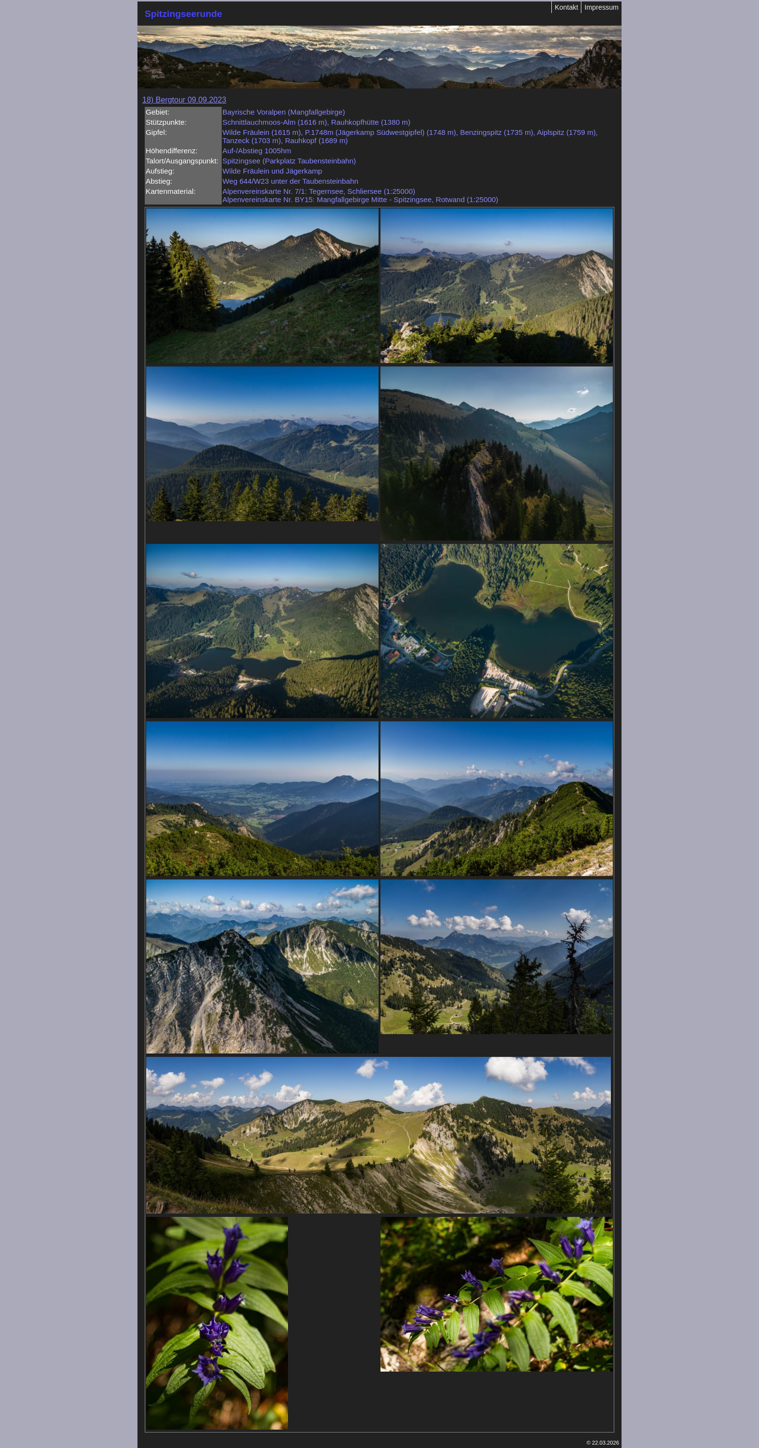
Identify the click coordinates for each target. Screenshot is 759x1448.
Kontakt (566, 7)
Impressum (601, 7)
